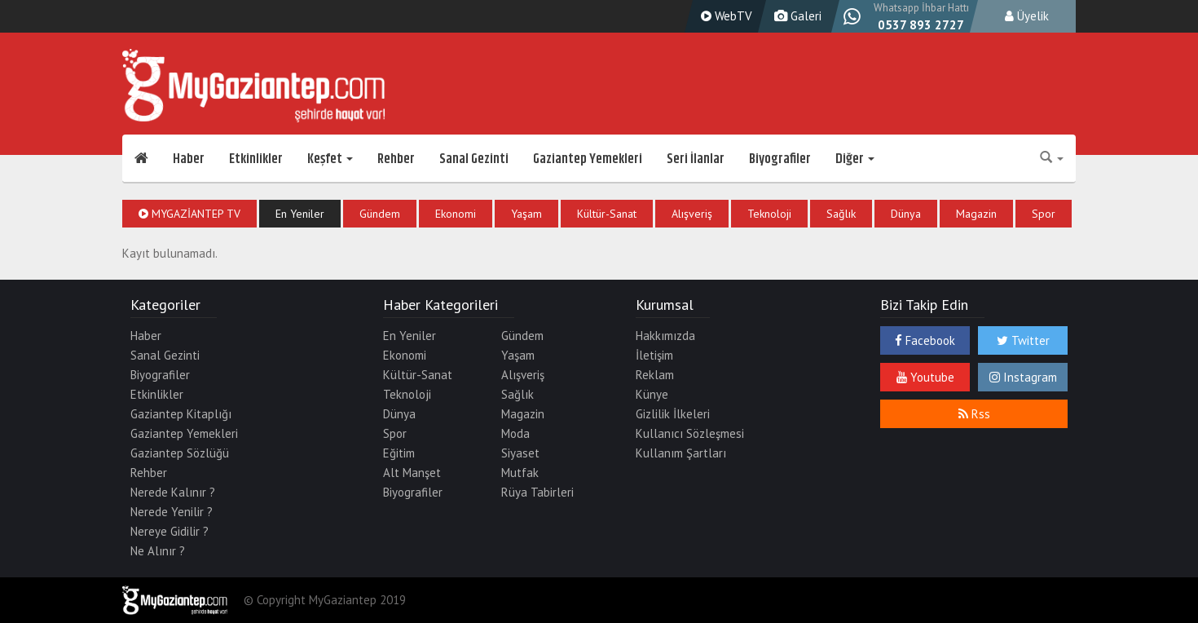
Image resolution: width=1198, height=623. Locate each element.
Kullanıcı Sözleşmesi (690, 433)
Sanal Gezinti (474, 159)
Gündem (379, 213)
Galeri (795, 16)
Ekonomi (455, 213)
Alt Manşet (412, 472)
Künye (652, 394)
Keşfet (330, 159)
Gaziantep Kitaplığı (180, 414)
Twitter (1023, 340)
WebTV (724, 16)
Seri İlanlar (696, 159)
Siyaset (520, 453)
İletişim (654, 355)
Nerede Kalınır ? (172, 492)
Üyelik (1027, 16)
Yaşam (526, 213)
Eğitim (399, 453)
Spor (1043, 213)
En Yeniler (299, 213)
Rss (974, 414)
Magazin (976, 213)
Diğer (854, 159)
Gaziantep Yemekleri (587, 159)
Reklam (655, 374)
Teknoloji (769, 213)
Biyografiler (780, 159)
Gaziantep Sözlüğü (179, 453)
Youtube (925, 377)
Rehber (396, 159)
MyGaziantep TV (189, 213)
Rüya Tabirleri (537, 492)
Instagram (1023, 377)
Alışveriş (692, 213)
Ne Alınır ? (157, 551)
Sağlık (841, 213)
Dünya (906, 213)
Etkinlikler (256, 159)
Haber (189, 159)
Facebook (925, 340)
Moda (515, 433)
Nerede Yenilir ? (171, 511)
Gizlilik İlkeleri (673, 414)
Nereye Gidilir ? (169, 531)
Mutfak (520, 472)
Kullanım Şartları (681, 453)
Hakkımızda (665, 335)
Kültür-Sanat (606, 213)
